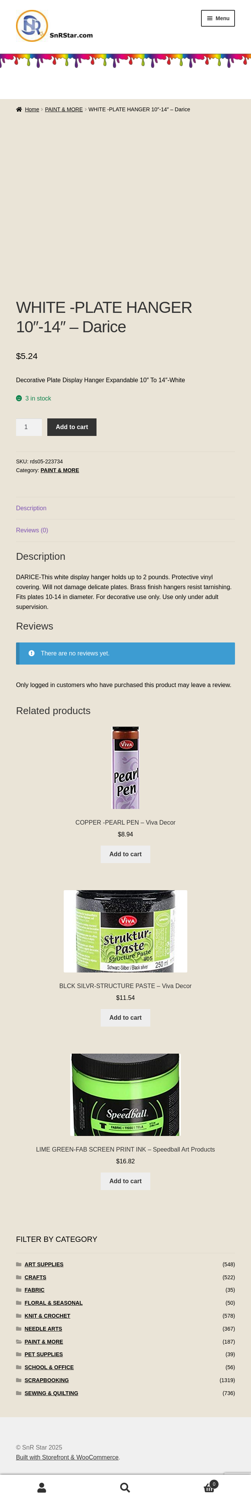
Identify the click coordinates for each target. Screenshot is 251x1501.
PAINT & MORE (64, 109)
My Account (42, 1488)
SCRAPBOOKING (47, 1380)
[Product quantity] (29, 427)
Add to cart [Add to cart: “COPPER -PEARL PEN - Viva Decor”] (125, 854)
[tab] (125, 508)
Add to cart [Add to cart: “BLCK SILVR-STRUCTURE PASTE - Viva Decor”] (125, 1017)
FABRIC (35, 1290)
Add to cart (72, 427)
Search (125, 1488)
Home (32, 109)
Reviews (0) (32, 530)
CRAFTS (36, 1277)
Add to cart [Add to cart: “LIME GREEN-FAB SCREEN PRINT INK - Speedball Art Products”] (125, 1181)
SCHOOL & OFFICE (49, 1367)
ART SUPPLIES (44, 1264)
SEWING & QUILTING (52, 1393)
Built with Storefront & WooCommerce (67, 1457)
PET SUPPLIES (44, 1354)
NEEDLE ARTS (43, 1329)
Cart (193, 1483)
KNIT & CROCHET (48, 1316)
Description (31, 508)
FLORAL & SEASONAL (54, 1303)
